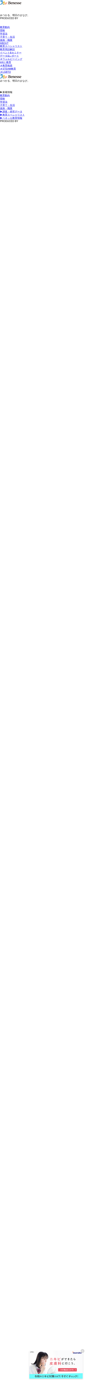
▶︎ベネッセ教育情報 (11, 118)
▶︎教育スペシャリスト (12, 115)
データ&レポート (9, 56)
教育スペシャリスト (11, 46)
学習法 (3, 33)
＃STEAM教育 (8, 68)
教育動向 (5, 27)
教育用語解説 (7, 49)
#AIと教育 (5, 62)
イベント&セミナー (11, 52)
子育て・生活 (7, 37)
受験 (2, 30)
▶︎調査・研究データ (11, 111)
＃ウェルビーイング (11, 59)
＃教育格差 (6, 65)
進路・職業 (6, 40)
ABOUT (4, 43)
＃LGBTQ (5, 72)
